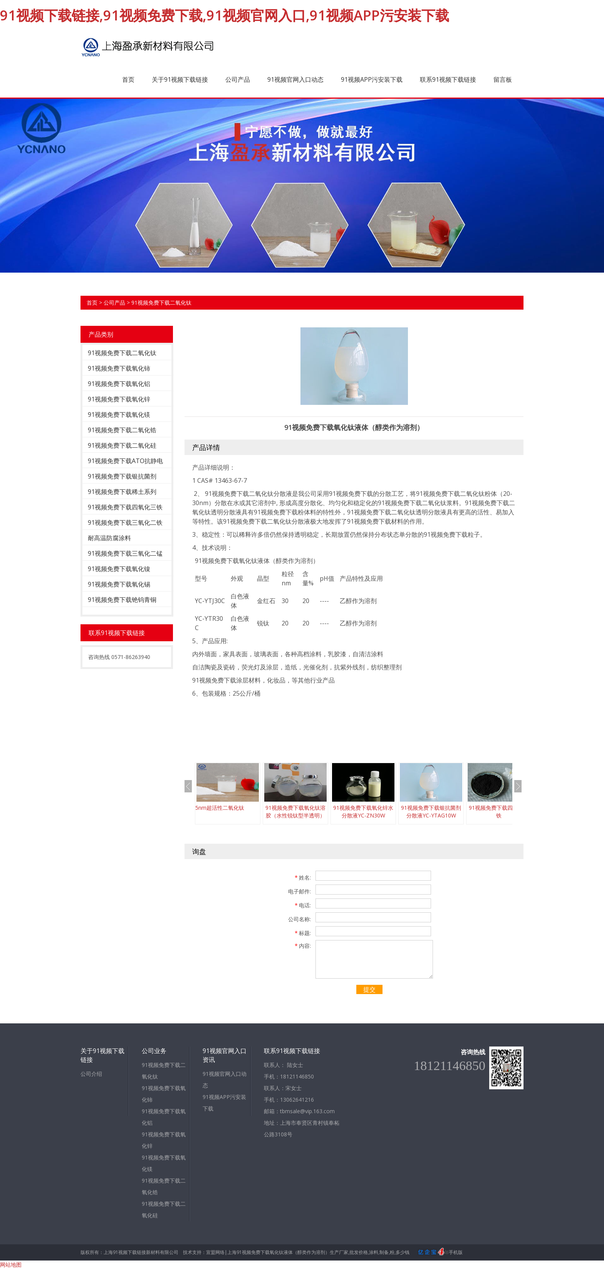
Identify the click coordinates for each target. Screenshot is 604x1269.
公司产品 (237, 79)
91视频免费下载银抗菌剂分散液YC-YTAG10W (431, 811)
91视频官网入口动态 (295, 79)
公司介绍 (91, 1073)
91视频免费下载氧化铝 (119, 383)
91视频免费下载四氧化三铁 (125, 507)
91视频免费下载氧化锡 (119, 584)
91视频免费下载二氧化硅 (122, 445)
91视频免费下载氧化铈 (119, 368)
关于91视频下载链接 (180, 79)
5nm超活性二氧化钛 (219, 807)
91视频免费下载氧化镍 (119, 569)
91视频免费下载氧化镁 (119, 414)
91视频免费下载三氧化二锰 (125, 553)
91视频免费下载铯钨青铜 (122, 599)
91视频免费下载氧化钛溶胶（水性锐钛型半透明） (295, 811)
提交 (369, 989)
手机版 (456, 1252)
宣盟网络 (215, 1252)
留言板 (502, 79)
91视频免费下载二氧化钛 (161, 302)
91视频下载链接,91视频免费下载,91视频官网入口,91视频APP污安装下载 (224, 15)
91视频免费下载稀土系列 (122, 491)
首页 (128, 79)
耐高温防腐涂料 (109, 538)
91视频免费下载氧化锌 (119, 399)
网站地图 (11, 1264)
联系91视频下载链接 (448, 79)
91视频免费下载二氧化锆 (122, 430)
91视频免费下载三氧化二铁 (125, 522)
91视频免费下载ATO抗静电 (125, 461)
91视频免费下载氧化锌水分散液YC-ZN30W (363, 811)
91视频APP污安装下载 (372, 79)
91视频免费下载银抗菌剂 (122, 476)
